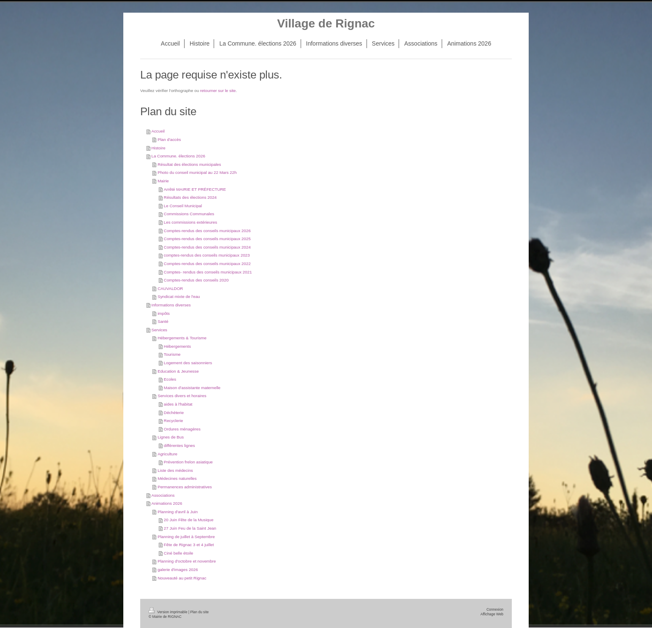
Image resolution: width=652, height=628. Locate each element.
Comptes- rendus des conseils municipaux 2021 (208, 272)
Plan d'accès (169, 139)
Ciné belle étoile (178, 553)
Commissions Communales (189, 213)
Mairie (163, 181)
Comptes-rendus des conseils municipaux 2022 (207, 263)
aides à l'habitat (178, 404)
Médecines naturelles (177, 478)
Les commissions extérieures (190, 222)
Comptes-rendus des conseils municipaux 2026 (207, 230)
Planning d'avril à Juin (178, 511)
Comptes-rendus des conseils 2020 (196, 280)
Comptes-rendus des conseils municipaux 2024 (207, 247)
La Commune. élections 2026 (178, 156)
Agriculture (167, 454)
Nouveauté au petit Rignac (182, 578)
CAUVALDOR (170, 288)
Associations (162, 495)
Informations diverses (170, 305)
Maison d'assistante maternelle (192, 387)
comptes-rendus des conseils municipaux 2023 (207, 255)
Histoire (158, 148)
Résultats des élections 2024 (190, 197)
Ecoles (170, 379)
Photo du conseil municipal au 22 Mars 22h (197, 172)
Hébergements (177, 346)
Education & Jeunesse (178, 371)
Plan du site (199, 612)
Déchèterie (174, 412)
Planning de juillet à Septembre (186, 536)
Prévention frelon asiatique (188, 462)
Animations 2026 (166, 503)
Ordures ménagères (182, 429)
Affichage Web (492, 614)
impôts (164, 313)
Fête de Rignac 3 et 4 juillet (189, 544)
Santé (163, 321)
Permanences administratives (185, 487)
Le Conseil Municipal (183, 205)
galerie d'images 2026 (178, 569)
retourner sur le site (218, 90)
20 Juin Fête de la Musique (189, 519)
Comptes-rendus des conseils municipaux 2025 (207, 238)
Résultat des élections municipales (189, 164)
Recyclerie (173, 420)
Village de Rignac (326, 23)
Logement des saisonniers (188, 362)
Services (159, 330)
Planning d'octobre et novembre (187, 561)
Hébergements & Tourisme (182, 338)
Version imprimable (168, 612)
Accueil (158, 131)
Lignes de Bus (171, 437)
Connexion (494, 609)
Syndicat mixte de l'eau (179, 296)
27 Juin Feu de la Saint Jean (190, 528)
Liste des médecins (175, 470)
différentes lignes (179, 445)
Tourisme (172, 354)
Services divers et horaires (182, 395)
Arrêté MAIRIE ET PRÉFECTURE (195, 189)
